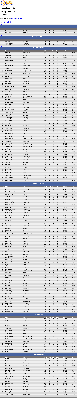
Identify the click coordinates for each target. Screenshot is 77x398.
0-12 (8, 21)
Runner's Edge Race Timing (16, 18)
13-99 (10, 21)
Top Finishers (4, 21)
